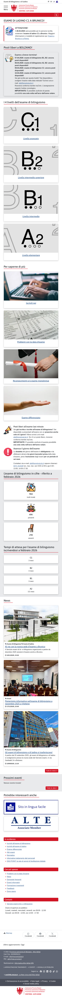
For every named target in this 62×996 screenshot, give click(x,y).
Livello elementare (31, 255)
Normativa (11, 855)
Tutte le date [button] (52, 788)
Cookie (52, 981)
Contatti (31, 967)
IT (48, 1)
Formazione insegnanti (15, 885)
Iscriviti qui (31, 303)
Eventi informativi (13, 882)
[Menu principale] (6, 8)
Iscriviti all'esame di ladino (16, 846)
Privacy (44, 981)
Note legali (34, 981)
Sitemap (9, 933)
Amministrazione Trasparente (15, 967)
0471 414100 (18, 466)
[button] (40, 971)
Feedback (10, 888)
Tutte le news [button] (51, 771)
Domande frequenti (14, 879)
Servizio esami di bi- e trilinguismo (19, 904)
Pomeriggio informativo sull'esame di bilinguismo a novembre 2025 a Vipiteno (28, 702)
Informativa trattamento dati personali (21, 858)
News (9, 877)
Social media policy (31, 984)
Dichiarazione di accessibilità (17, 981)
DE (51, 1)
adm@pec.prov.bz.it (15, 959)
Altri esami (11, 852)
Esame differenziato (31, 417)
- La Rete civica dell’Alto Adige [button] (22, 975)
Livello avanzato (31, 138)
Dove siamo (11, 891)
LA (54, 1)
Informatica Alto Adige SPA (24, 963)
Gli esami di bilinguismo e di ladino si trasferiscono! (28, 752)
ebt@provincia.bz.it (26, 83)
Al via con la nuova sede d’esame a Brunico (25, 646)
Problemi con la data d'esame (31, 342)
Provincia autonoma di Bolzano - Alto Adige (24, 952)
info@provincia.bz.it (16, 956)
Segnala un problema (45, 967)
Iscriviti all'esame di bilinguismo (18, 843)
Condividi (28, 935)
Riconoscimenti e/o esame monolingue (31, 381)
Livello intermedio (31, 216)
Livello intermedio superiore (31, 177)
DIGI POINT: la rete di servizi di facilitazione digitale (26, 861)
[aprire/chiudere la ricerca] (56, 14)
